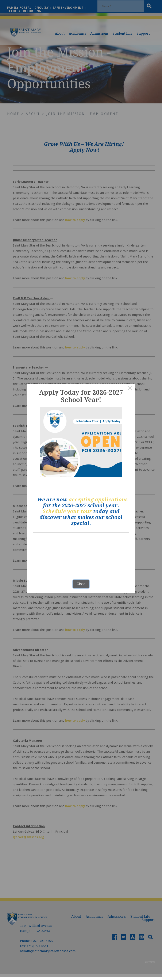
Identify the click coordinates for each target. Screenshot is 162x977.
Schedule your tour (67, 511)
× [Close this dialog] (129, 389)
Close (81, 584)
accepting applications (98, 500)
